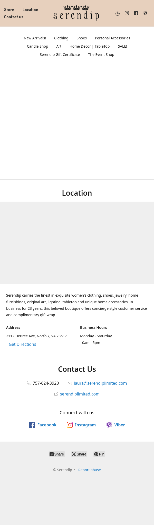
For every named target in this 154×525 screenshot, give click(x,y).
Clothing (61, 38)
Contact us (13, 16)
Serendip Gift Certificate (60, 54)
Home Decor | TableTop (90, 46)
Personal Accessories (112, 38)
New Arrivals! (35, 38)
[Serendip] (77, 13)
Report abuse (89, 469)
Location (30, 9)
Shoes (81, 38)
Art (59, 46)
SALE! (122, 46)
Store (9, 9)
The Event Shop (101, 54)
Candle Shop (37, 46)
